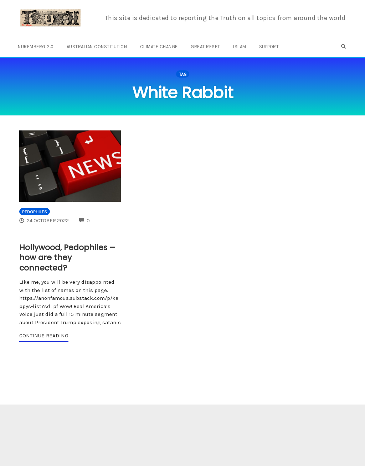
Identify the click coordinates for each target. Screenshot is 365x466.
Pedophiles (34, 211)
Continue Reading (43, 335)
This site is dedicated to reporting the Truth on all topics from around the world (225, 18)
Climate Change (159, 46)
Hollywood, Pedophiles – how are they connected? (67, 257)
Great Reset (205, 46)
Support (269, 46)
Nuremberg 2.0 (36, 46)
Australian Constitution (97, 46)
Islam (239, 46)
